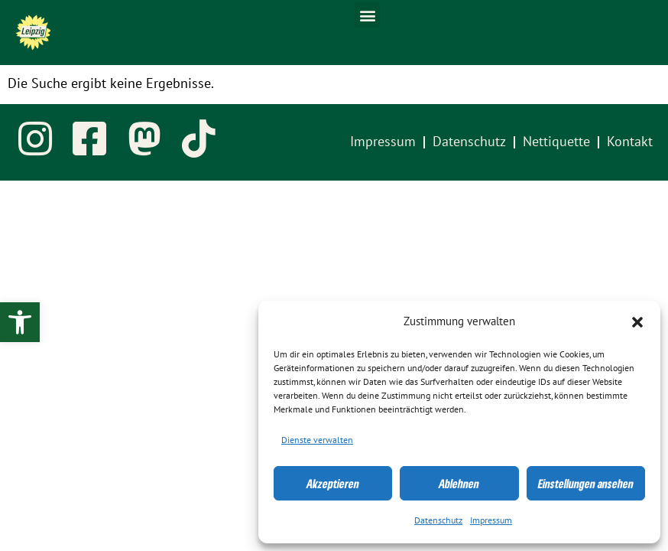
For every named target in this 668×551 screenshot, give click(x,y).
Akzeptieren (332, 483)
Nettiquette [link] (556, 142)
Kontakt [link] (630, 142)
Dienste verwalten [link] (317, 440)
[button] (637, 322)
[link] (20, 322)
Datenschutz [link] (438, 520)
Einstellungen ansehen (586, 483)
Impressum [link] (491, 520)
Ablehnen (459, 483)
